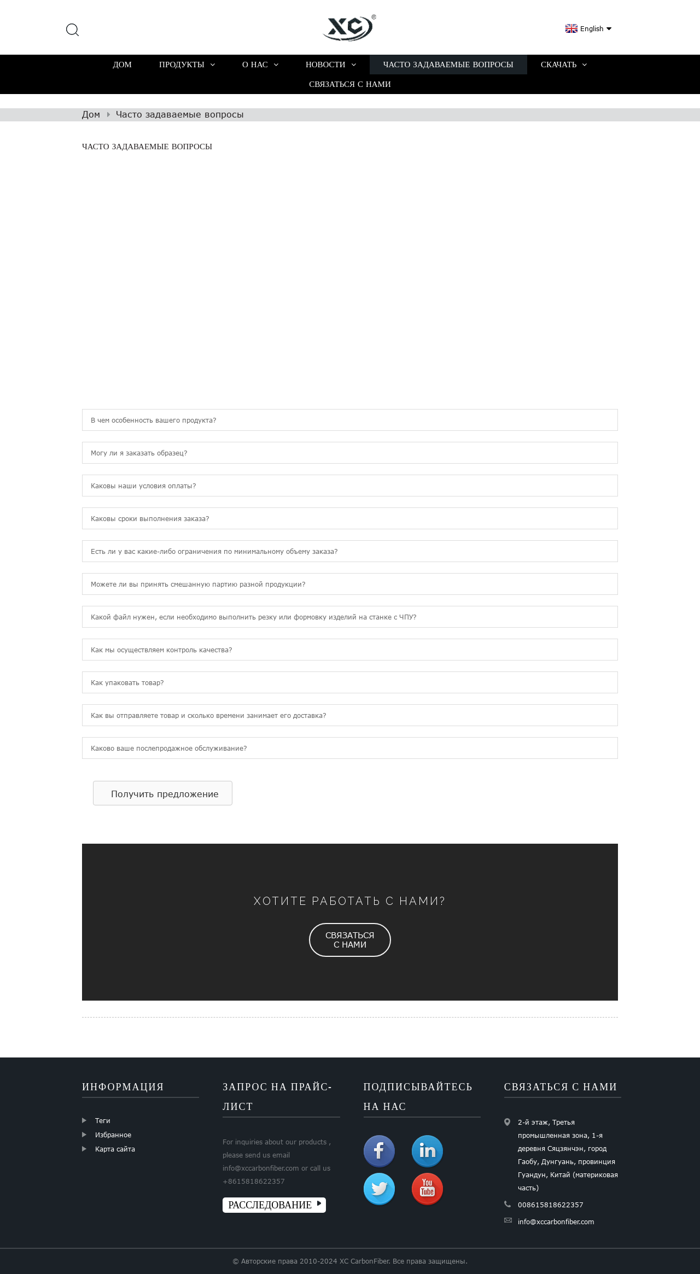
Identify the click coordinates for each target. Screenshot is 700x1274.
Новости (331, 64)
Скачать (564, 64)
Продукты (187, 64)
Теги (102, 1120)
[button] (162, 793)
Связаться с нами (350, 84)
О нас (260, 64)
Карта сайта (115, 1149)
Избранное (113, 1134)
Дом (122, 64)
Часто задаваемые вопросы (448, 64)
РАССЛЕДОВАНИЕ (270, 1205)
